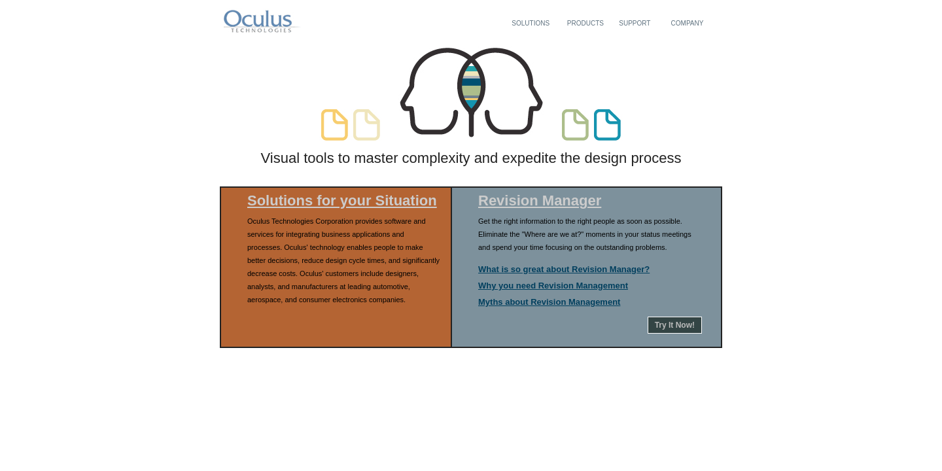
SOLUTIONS (531, 23)
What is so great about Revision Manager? (564, 269)
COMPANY (687, 23)
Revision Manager (539, 200)
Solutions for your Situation (342, 200)
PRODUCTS (585, 23)
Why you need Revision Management (553, 285)
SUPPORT (634, 23)
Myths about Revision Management (549, 302)
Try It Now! (675, 325)
